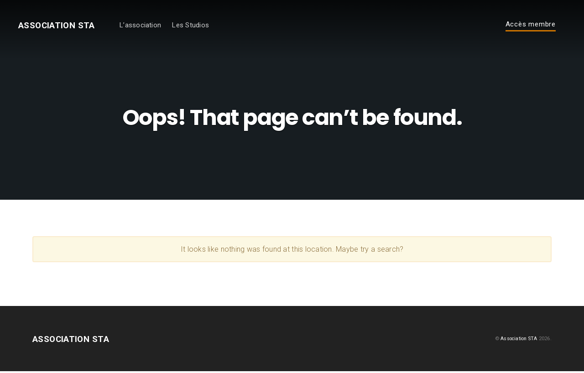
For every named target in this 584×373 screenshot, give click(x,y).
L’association (153, 26)
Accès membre (531, 26)
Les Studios (203, 26)
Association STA (63, 26)
